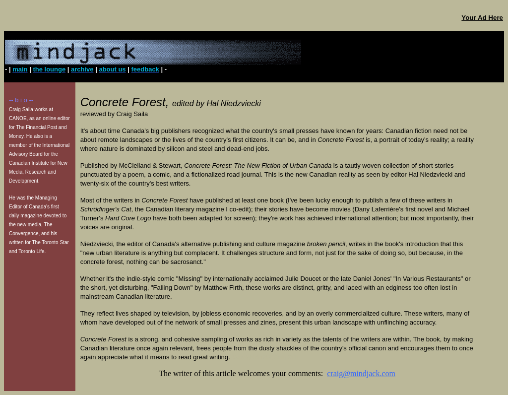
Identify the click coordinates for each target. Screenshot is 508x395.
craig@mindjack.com (361, 373)
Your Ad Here (482, 17)
